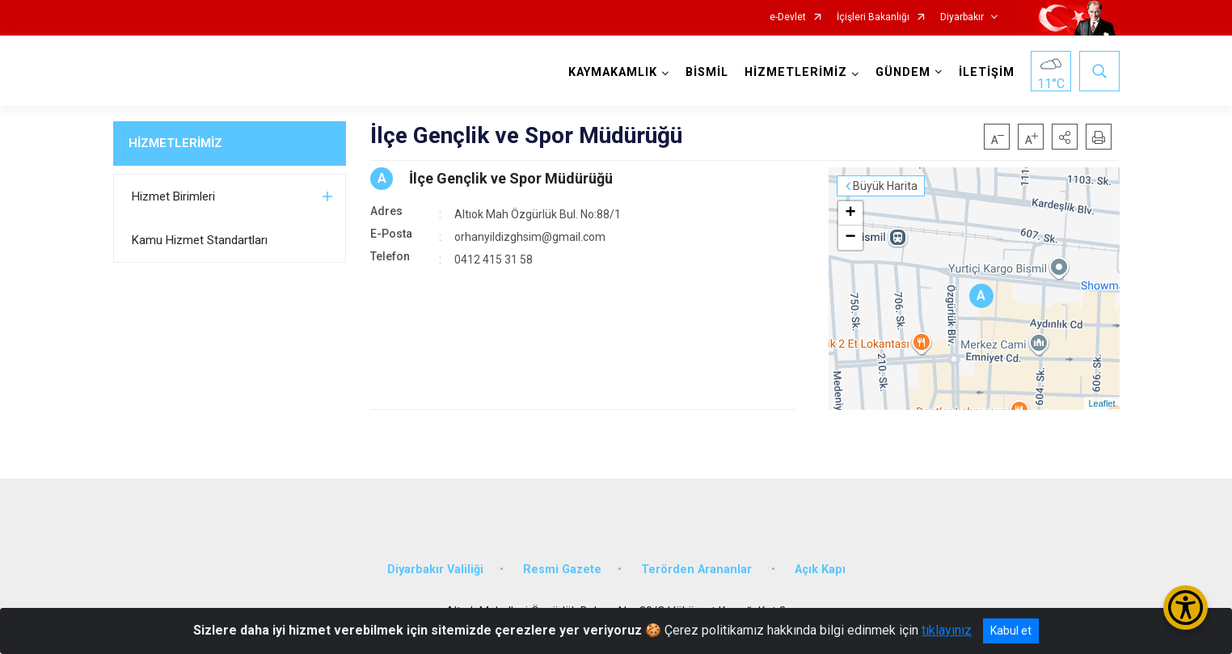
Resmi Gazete (562, 569)
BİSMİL (707, 72)
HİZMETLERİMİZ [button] (796, 72)
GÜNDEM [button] (902, 72)
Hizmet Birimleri (173, 196)
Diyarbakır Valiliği (435, 569)
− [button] (850, 238)
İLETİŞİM (987, 72)
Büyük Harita (885, 185)
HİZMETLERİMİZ (175, 143)
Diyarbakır (962, 17)
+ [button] (850, 213)
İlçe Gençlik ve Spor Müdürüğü (511, 178)
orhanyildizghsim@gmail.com (529, 236)
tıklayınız (947, 630)
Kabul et (1011, 630)
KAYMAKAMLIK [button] (612, 72)
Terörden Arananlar (698, 569)
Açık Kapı (820, 569)
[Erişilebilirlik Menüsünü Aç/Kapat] (1185, 607)
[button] (1065, 137)
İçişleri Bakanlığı (873, 17)
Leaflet (1101, 403)
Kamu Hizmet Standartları (200, 240)
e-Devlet (788, 17)
